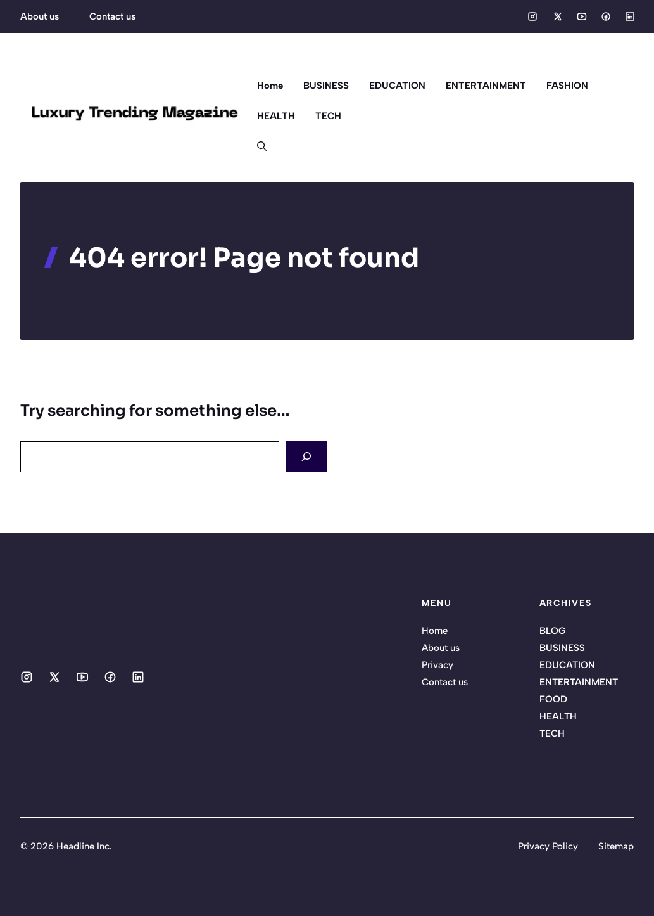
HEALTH (276, 116)
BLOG (552, 630)
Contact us (112, 16)
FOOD (553, 699)
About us (39, 16)
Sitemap (616, 846)
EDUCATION (397, 85)
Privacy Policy (548, 846)
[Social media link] (532, 16)
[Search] (306, 456)
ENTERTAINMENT (486, 85)
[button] (257, 146)
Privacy (437, 665)
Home (270, 85)
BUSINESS (326, 85)
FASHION (567, 85)
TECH (328, 116)
